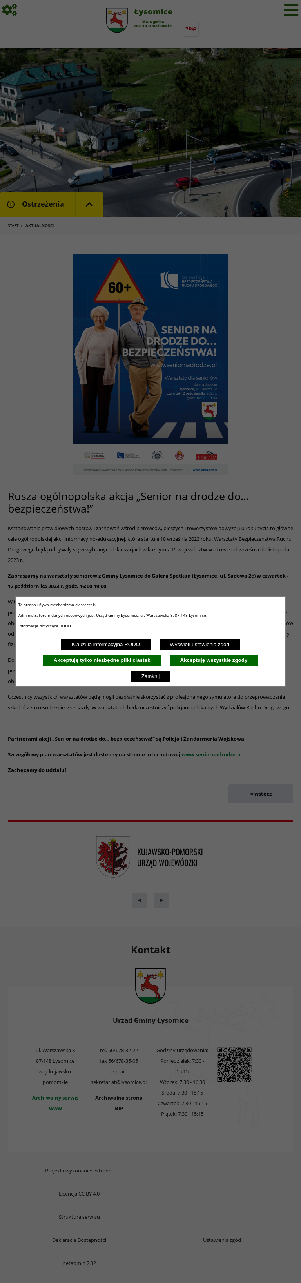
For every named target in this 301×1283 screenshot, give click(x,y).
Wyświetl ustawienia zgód (199, 644)
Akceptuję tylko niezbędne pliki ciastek (102, 660)
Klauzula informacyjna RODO (106, 644)
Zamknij (150, 676)
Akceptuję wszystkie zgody (213, 660)
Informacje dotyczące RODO (45, 626)
